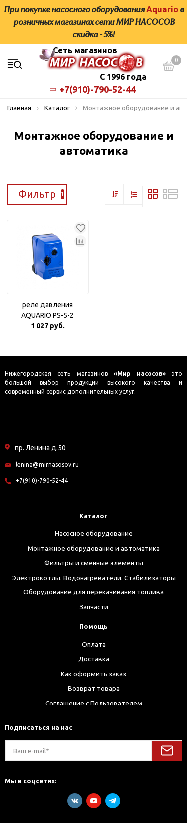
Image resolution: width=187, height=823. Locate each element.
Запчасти (93, 607)
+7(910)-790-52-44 (93, 89)
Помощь (93, 626)
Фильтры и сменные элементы (93, 563)
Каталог (93, 515)
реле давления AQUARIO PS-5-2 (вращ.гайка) (47, 311)
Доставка (93, 659)
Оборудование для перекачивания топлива (93, 592)
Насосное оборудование (94, 533)
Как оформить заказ (93, 674)
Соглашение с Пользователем (93, 703)
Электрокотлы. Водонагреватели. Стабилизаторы (94, 578)
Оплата (94, 644)
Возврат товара (94, 688)
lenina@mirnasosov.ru (47, 464)
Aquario (162, 9)
